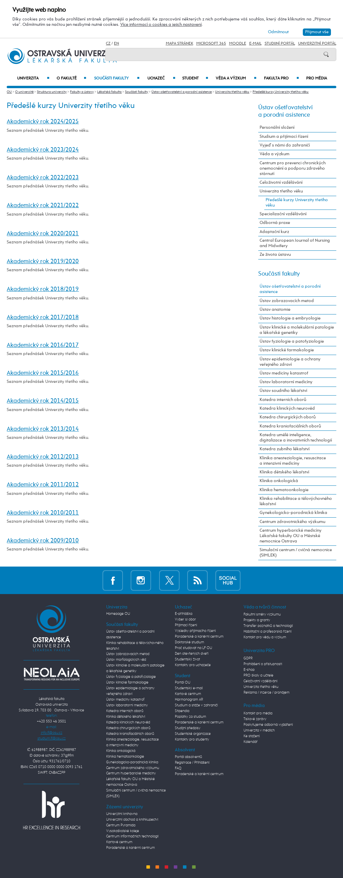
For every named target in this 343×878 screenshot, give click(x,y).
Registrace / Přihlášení (192, 763)
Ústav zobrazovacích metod (287, 301)
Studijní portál (280, 44)
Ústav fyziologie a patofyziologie (292, 341)
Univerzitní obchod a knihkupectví (132, 820)
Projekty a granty (257, 620)
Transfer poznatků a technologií (268, 626)
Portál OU (182, 683)
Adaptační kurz (274, 232)
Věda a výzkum (236, 78)
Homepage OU (118, 614)
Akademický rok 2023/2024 (43, 150)
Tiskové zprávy (255, 719)
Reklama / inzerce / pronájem (266, 693)
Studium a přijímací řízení (284, 136)
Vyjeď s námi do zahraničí (285, 145)
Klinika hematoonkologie (284, 490)
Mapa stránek (179, 44)
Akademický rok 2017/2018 (43, 317)
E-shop (249, 670)
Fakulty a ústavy (82, 92)
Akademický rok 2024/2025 (43, 122)
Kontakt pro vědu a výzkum (265, 637)
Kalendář (251, 742)
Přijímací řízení (186, 625)
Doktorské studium (189, 642)
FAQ (178, 768)
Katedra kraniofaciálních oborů (290, 426)
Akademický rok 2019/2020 (43, 261)
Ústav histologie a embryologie (290, 318)
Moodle (237, 44)
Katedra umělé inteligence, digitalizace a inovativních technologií (296, 438)
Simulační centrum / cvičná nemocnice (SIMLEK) (296, 553)
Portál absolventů (188, 757)
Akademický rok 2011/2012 (43, 485)
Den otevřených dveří (191, 654)
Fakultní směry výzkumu (262, 614)
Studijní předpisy (187, 728)
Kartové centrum (119, 842)
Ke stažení (252, 736)
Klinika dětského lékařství (284, 472)
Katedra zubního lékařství (285, 449)
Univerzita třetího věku (232, 92)
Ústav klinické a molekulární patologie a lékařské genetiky (297, 330)
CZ (108, 44)
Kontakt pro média (258, 713)
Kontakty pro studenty (192, 740)
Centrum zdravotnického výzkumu (292, 522)
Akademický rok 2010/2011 (43, 513)
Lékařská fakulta (109, 92)
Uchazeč (161, 78)
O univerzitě (24, 92)
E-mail (255, 44)
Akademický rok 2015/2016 (43, 373)
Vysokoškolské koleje (122, 831)
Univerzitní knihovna (121, 814)
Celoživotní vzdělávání (281, 182)
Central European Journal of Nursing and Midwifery (295, 243)
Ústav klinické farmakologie (287, 350)
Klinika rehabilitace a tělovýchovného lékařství (296, 501)
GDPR (248, 658)
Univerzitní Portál (317, 44)
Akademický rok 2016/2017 (43, 345)
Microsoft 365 (211, 44)
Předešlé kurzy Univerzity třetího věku (280, 92)
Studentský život (187, 659)
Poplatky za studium (190, 717)
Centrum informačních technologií (132, 836)
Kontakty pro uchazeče (193, 665)
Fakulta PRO (281, 78)
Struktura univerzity (52, 92)
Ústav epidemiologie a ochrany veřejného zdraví (290, 362)
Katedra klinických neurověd (287, 408)
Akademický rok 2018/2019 (43, 289)
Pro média (316, 78)
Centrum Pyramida (120, 825)
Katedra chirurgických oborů (288, 417)
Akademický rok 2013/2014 (43, 429)
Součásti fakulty (116, 78)
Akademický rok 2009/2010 (43, 541)
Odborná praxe (275, 223)
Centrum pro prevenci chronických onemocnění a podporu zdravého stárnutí (293, 168)
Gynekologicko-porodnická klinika (293, 513)
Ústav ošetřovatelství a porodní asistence (181, 92)
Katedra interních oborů (283, 400)
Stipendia (182, 711)
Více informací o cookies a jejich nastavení (161, 24)
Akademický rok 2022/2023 (43, 178)
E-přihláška (183, 614)
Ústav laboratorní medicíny (286, 382)
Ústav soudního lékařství (283, 391)
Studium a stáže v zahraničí (196, 705)
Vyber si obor (185, 620)
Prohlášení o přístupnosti (263, 664)
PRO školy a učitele (258, 676)
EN (116, 44)
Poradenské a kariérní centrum (130, 848)
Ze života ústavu (275, 254)
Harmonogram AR (189, 700)
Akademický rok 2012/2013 (43, 457)
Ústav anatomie (275, 309)
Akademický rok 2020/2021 (43, 234)
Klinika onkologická (279, 481)
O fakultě (71, 78)
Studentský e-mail (189, 688)
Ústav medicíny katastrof (284, 373)
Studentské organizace (193, 734)
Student (195, 78)
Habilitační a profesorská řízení (267, 632)
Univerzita (33, 78)
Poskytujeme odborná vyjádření (268, 725)
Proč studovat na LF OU (193, 648)
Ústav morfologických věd (126, 660)
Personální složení (277, 127)
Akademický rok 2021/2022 (43, 205)
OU (9, 92)
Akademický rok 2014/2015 (43, 401)
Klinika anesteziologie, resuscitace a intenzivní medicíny (293, 461)
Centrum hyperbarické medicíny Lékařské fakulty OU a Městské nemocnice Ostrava (291, 535)
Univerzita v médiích (259, 730)
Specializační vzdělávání (283, 214)
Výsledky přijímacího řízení (195, 631)
